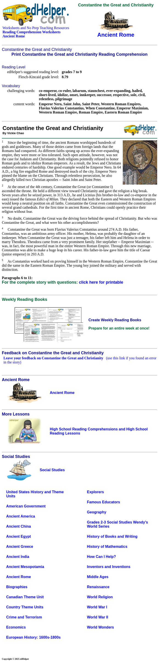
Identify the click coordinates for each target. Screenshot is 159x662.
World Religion (100, 597)
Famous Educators (103, 502)
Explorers (95, 492)
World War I (97, 607)
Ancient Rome (18, 577)
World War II (97, 617)
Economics (16, 627)
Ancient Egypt (18, 536)
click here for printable (101, 282)
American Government (26, 506)
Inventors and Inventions (108, 567)
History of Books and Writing (112, 536)
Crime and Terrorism (24, 617)
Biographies (16, 587)
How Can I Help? (101, 557)
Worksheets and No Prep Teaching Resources (36, 28)
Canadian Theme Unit (25, 597)
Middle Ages (98, 577)
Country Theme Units (24, 607)
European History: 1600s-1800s (33, 637)
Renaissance (98, 587)
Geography (96, 512)
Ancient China (18, 526)
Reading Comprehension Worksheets (32, 32)
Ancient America (20, 516)
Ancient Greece (19, 546)
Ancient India (17, 557)
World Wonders (100, 627)
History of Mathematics (107, 546)
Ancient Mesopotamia (25, 567)
